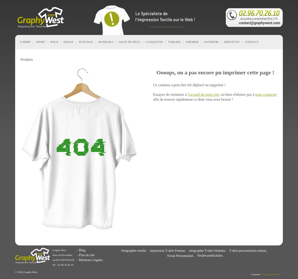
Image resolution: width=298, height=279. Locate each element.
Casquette (154, 42)
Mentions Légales (91, 260)
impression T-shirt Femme (167, 250)
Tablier (174, 42)
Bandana (105, 42)
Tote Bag (86, 42)
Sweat (68, 42)
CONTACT (251, 42)
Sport (40, 42)
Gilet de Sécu (129, 42)
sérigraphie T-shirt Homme (207, 250)
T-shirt (25, 42)
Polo (54, 42)
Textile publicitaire (209, 256)
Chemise (192, 42)
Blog (82, 250)
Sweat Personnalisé (180, 256)
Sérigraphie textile (133, 250)
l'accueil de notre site (203, 94)
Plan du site (87, 255)
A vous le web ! (271, 274)
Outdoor (211, 42)
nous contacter (266, 94)
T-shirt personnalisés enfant (247, 250)
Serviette (231, 42)
